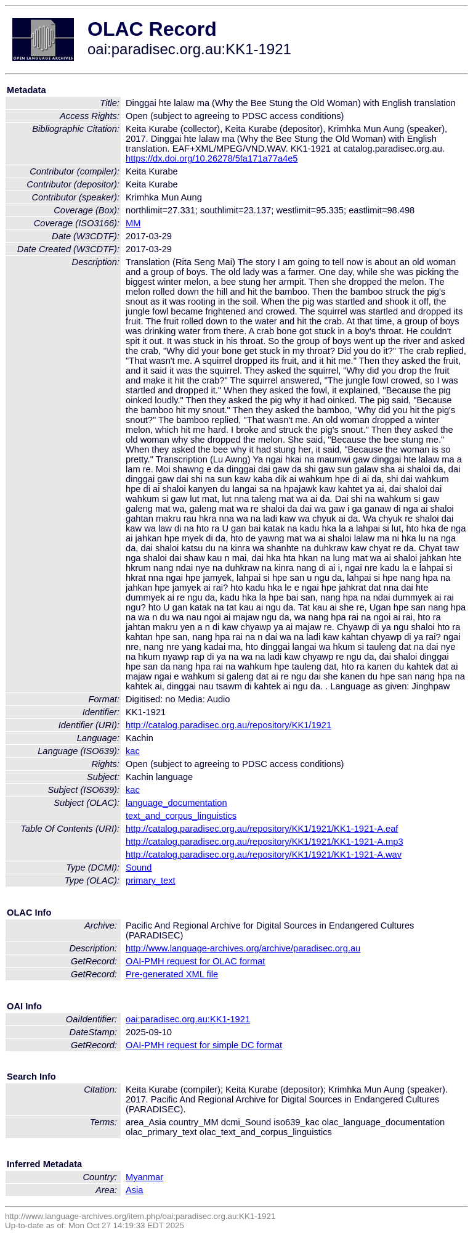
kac (133, 751)
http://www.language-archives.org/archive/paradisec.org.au (243, 948)
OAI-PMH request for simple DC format (204, 1045)
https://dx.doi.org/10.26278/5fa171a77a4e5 (212, 158)
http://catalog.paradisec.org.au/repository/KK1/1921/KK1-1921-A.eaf (262, 829)
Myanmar (144, 1177)
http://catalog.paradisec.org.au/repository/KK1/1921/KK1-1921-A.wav (264, 855)
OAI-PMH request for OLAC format (195, 961)
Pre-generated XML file (172, 974)
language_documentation (176, 803)
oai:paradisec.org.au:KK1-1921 (188, 1019)
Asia (135, 1190)
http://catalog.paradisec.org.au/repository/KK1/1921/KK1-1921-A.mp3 (264, 842)
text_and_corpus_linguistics (181, 816)
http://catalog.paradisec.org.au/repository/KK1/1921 (228, 725)
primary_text (151, 880)
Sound (139, 867)
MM (133, 223)
